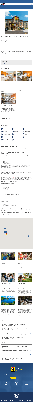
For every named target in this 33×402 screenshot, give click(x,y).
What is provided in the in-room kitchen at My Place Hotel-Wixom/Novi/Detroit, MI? (16, 329)
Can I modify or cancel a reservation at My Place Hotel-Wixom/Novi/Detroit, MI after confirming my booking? (16, 334)
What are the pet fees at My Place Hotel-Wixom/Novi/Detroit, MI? (16, 354)
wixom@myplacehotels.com (11, 42)
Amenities (12, 63)
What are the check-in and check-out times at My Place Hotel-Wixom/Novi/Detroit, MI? (16, 325)
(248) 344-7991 (3, 42)
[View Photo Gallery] (24, 31)
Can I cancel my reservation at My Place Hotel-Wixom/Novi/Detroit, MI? (16, 359)
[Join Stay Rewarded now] (13, 378)
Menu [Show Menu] (31, 4)
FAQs (30, 63)
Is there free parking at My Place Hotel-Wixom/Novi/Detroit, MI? (16, 347)
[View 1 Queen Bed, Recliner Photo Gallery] (30, 79)
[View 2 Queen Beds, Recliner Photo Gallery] (14, 102)
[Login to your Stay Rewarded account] (19, 378)
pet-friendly (12, 177)
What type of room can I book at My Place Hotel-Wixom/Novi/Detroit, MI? (16, 338)
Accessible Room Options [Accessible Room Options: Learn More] (16, 118)
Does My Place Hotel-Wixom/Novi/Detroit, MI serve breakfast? (16, 342)
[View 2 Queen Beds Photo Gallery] (14, 79)
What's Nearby (22, 63)
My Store (11, 190)
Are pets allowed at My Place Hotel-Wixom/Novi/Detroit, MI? (16, 350)
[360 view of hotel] (26, 31)
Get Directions (29, 40)
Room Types (4, 63)
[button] (6, 232)
